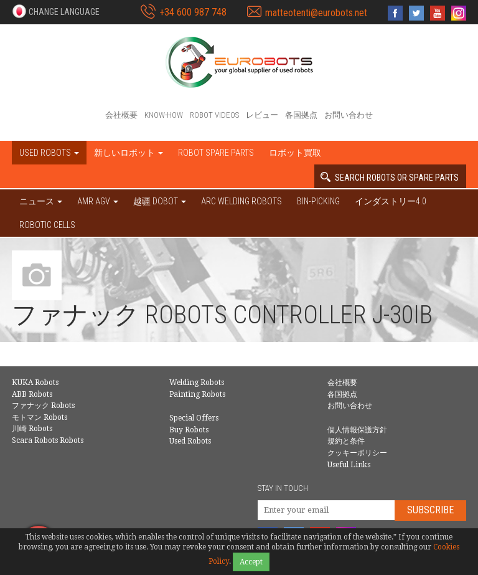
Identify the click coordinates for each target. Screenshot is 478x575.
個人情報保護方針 (357, 429)
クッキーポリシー (357, 453)
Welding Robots (196, 382)
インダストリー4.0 (390, 201)
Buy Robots (189, 429)
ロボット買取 (295, 153)
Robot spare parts (216, 153)
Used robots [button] (49, 153)
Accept (251, 562)
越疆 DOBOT (159, 201)
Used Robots (190, 441)
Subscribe (430, 510)
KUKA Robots (35, 382)
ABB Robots (32, 394)
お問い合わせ (348, 115)
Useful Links (348, 464)
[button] (56, 11)
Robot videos (214, 115)
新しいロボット (128, 153)
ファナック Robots (43, 405)
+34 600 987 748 (193, 12)
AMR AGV (97, 201)
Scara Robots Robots (47, 440)
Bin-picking (318, 201)
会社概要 (121, 115)
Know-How (163, 115)
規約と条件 (346, 441)
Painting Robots (197, 394)
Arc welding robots (241, 201)
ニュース (40, 201)
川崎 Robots (32, 428)
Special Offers (193, 418)
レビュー (262, 115)
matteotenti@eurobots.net (316, 13)
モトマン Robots (39, 417)
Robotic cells (47, 225)
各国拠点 (301, 115)
